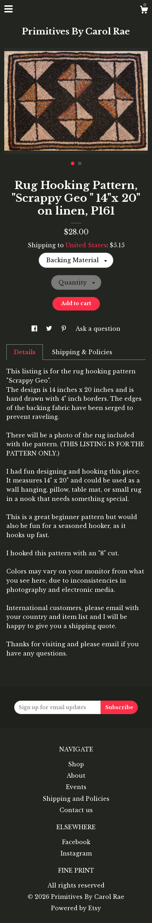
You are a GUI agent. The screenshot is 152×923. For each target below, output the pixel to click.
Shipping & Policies (82, 352)
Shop (76, 764)
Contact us (76, 810)
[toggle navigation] (8, 8)
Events (76, 786)
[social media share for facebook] (35, 328)
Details (24, 352)
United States (86, 245)
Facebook (76, 842)
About (76, 775)
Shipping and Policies (76, 798)
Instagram (76, 853)
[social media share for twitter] (50, 328)
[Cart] (144, 10)
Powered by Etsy (76, 908)
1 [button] (72, 163)
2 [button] (79, 163)
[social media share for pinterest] (64, 328)
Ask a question (97, 328)
